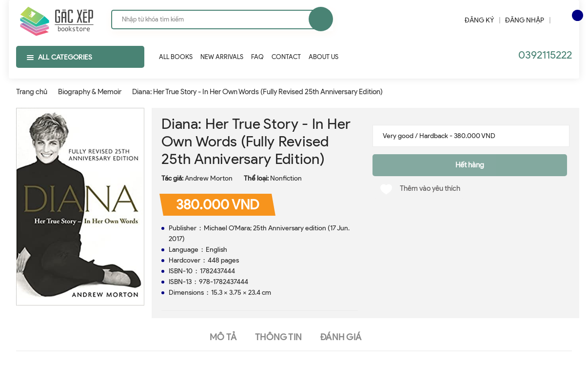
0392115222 (545, 54)
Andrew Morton (209, 178)
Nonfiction (286, 178)
